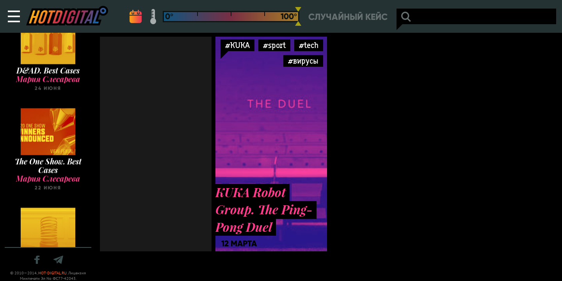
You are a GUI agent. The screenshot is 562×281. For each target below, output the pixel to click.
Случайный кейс (348, 17)
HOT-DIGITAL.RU (52, 273)
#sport (274, 45)
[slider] (298, 16)
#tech (308, 45)
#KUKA (237, 45)
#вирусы (303, 60)
